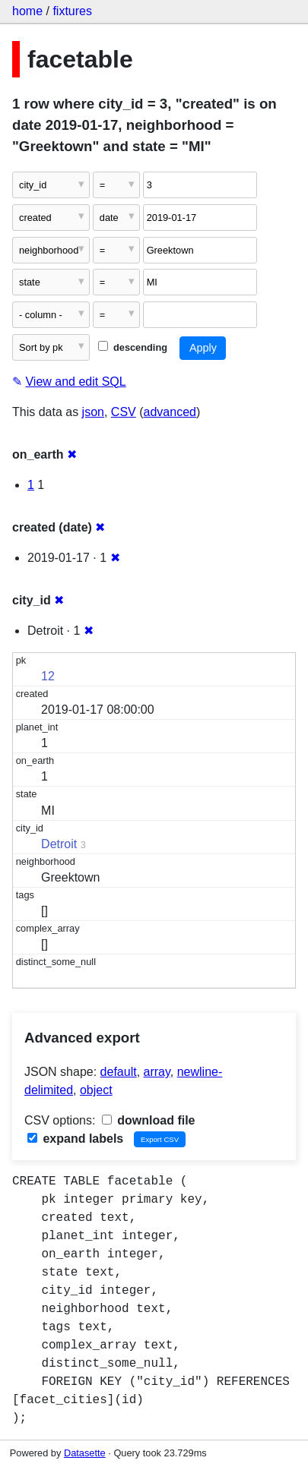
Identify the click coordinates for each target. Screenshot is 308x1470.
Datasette (85, 1453)
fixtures (72, 11)
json (93, 411)
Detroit (59, 844)
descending (132, 347)
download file (148, 1120)
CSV (123, 411)
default (118, 1071)
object (96, 1090)
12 (48, 676)
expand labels (75, 1138)
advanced (170, 411)
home (27, 11)
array (157, 1071)
